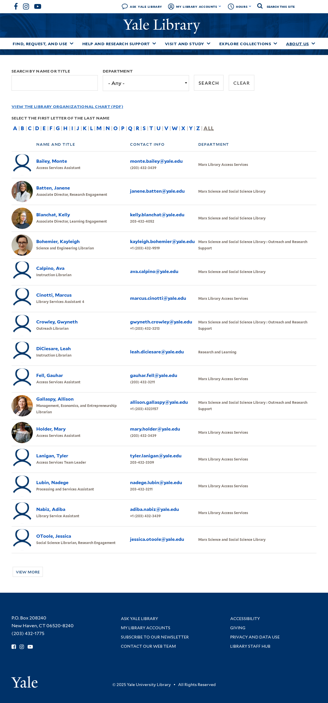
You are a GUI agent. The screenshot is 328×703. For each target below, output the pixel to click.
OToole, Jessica (53, 536)
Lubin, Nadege (52, 482)
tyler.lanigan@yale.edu (156, 455)
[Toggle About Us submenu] (313, 43)
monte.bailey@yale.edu (156, 161)
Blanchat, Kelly (53, 214)
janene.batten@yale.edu (157, 191)
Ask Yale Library (146, 6)
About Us (297, 43)
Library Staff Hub (250, 646)
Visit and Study (184, 43)
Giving (237, 628)
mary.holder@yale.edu (155, 429)
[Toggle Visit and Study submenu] (209, 43)
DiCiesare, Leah (53, 348)
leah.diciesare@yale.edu (157, 352)
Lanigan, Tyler (52, 455)
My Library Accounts (196, 6)
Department (118, 71)
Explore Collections (245, 43)
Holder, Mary (51, 429)
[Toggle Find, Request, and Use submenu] (72, 43)
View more (28, 572)
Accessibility (245, 618)
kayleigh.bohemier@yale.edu (162, 241)
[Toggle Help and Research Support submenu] (154, 43)
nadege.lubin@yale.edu (156, 482)
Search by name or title (41, 71)
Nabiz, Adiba (50, 509)
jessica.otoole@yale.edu (157, 539)
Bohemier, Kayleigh (58, 241)
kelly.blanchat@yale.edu (157, 214)
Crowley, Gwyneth (57, 322)
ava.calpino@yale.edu (154, 271)
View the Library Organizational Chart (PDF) (67, 106)
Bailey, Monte (51, 161)
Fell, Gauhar (49, 375)
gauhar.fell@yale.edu (153, 375)
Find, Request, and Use (40, 43)
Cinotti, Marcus (54, 295)
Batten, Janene (53, 188)
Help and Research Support (116, 43)
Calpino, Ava (50, 268)
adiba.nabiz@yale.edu (154, 509)
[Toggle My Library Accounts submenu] (220, 6)
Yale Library (163, 24)
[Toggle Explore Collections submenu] (275, 43)
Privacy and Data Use (255, 637)
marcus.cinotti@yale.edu (158, 298)
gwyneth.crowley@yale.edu (161, 322)
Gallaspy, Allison (55, 399)
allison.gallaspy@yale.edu (159, 402)
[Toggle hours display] (250, 6)
